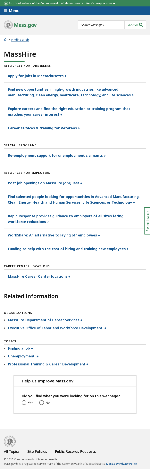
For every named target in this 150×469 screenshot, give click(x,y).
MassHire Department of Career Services (43, 320)
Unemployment (22, 356)
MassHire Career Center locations (38, 276)
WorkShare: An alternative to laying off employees (52, 235)
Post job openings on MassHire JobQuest (43, 183)
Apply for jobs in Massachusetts (36, 75)
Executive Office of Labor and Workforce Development (56, 328)
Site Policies (37, 451)
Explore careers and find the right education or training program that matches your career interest (69, 111)
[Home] (5, 39)
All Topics (12, 451)
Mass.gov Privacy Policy (121, 463)
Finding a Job (20, 39)
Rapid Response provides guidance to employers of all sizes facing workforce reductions (65, 219)
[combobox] (112, 24)
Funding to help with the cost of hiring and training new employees (67, 248)
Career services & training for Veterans (42, 128)
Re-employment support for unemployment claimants (55, 155)
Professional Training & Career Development (47, 364)
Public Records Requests (75, 451)
